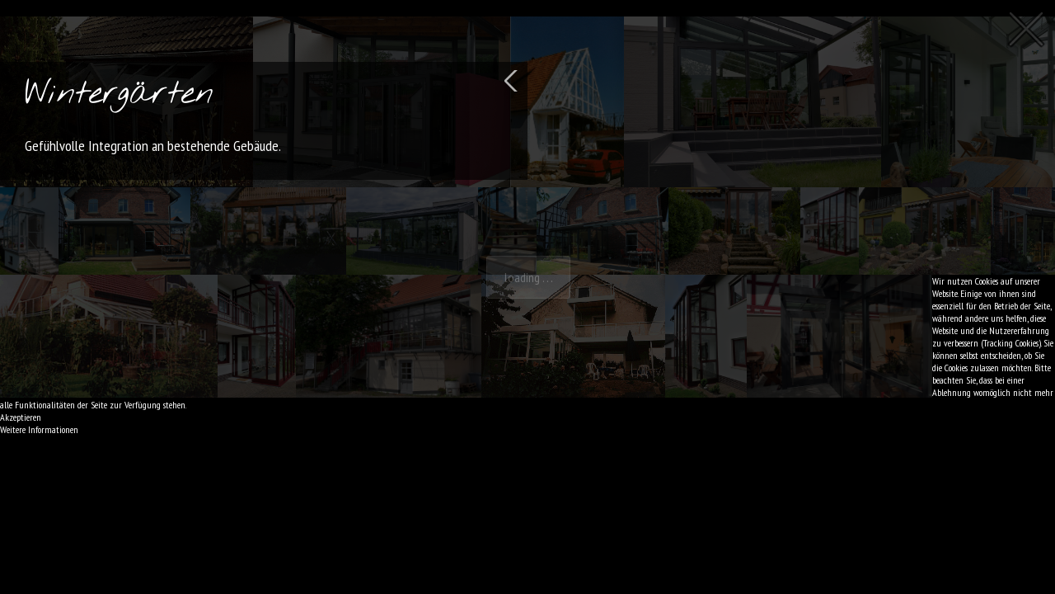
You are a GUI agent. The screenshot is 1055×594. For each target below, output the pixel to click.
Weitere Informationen (39, 429)
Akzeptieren (20, 417)
